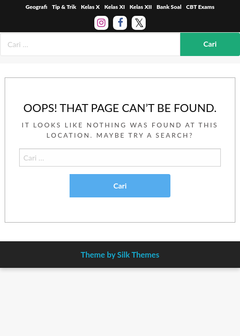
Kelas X (90, 6)
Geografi (37, 6)
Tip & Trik (64, 6)
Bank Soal (168, 6)
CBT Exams (200, 6)
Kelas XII (140, 6)
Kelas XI (114, 6)
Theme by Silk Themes (120, 254)
